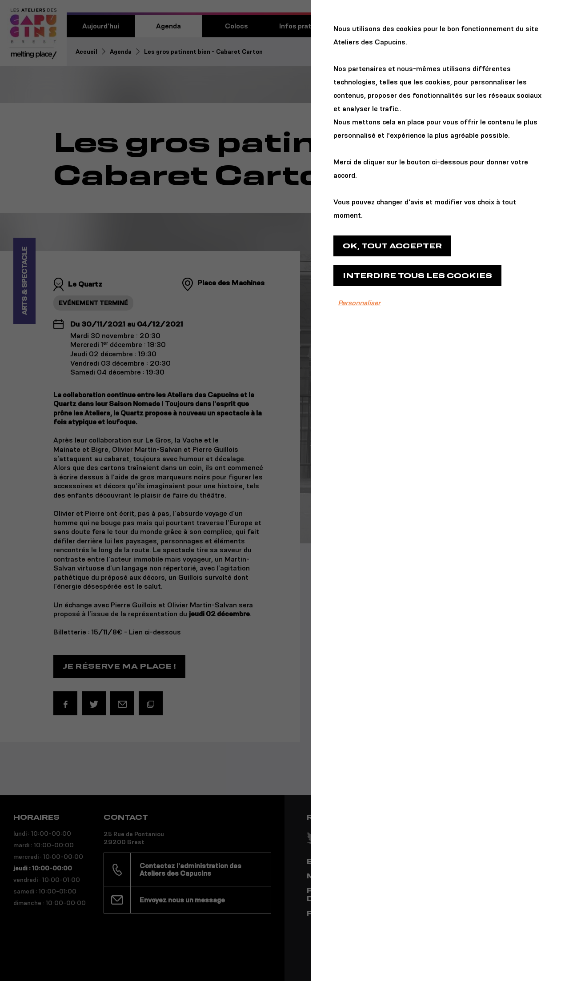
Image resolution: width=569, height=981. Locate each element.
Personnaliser (359, 303)
